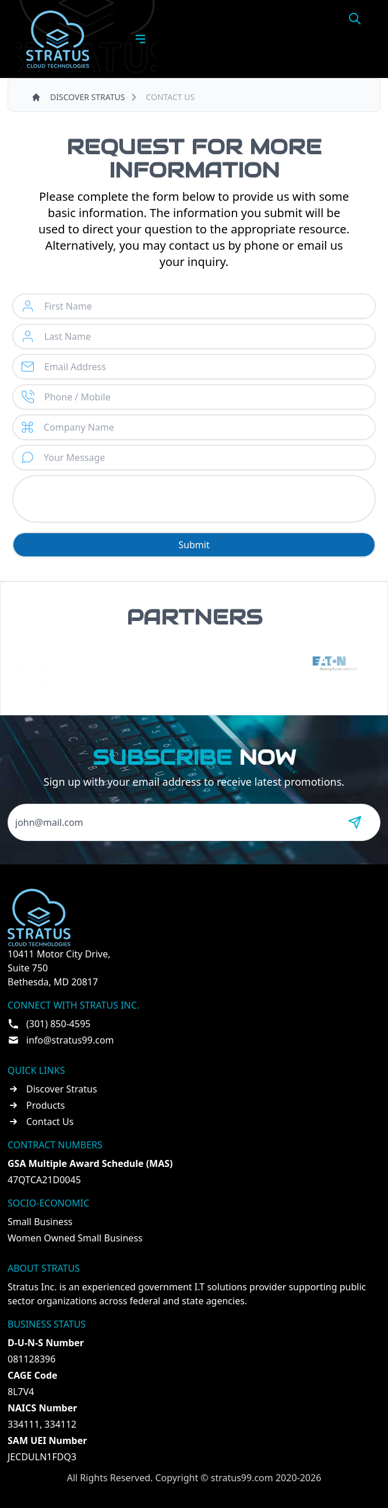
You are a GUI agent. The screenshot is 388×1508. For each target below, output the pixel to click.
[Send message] (355, 822)
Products (45, 1105)
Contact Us (49, 1121)
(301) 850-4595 (58, 1023)
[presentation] (194, 498)
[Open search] (355, 19)
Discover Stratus (61, 1089)
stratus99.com (242, 1477)
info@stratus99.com (70, 1040)
